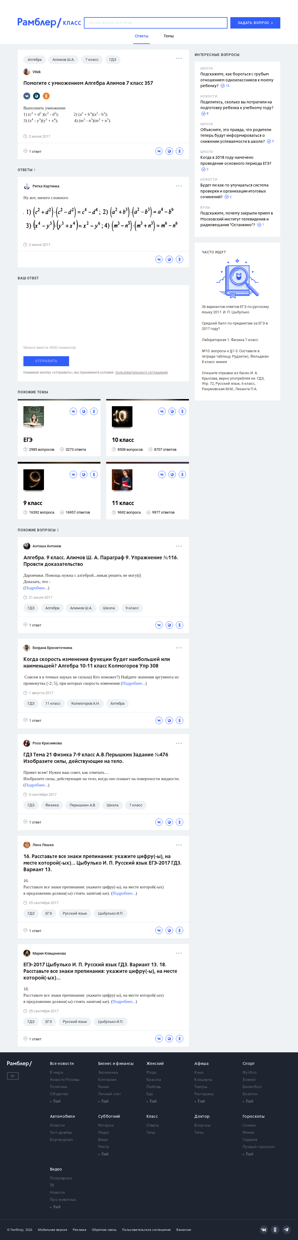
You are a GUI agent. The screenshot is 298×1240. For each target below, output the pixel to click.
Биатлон (250, 1094)
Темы (151, 1133)
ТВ (52, 1185)
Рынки (103, 1087)
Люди (103, 1133)
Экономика (108, 1073)
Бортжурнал (61, 1140)
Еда (149, 1094)
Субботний (109, 1117)
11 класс (123, 503)
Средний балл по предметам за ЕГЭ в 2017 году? (235, 326)
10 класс (123, 440)
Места (103, 1147)
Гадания (250, 1140)
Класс (152, 1117)
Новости (57, 1125)
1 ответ (32, 151)
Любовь (153, 1087)
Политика (58, 1087)
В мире (56, 1073)
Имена (248, 1133)
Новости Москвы (64, 1080)
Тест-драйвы (61, 1133)
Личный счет (109, 1094)
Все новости (62, 1064)
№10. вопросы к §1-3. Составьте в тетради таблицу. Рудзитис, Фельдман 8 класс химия (235, 356)
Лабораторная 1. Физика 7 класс (230, 340)
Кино (199, 1073)
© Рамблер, (15, 1229)
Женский (155, 1064)
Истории (106, 1125)
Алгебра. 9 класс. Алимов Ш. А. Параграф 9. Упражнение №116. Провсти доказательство (100, 561)
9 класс (32, 503)
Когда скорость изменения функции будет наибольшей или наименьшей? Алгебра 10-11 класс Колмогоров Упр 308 (96, 663)
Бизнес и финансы (116, 1064)
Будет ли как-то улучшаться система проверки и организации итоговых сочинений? (234, 191)
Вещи (103, 1140)
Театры (200, 1087)
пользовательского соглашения (141, 372)
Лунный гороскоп (259, 1147)
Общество (59, 1094)
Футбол (250, 1073)
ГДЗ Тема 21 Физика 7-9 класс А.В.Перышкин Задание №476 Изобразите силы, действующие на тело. (95, 758)
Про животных (63, 1200)
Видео (56, 1169)
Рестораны (204, 1094)
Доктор (202, 1117)
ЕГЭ (28, 440)
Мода (151, 1073)
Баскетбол (252, 1087)
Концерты (203, 1080)
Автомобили (62, 1117)
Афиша (201, 1064)
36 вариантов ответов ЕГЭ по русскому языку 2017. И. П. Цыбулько (235, 309)
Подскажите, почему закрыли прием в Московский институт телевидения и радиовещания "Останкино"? (236, 219)
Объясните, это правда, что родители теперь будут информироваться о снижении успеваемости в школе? (235, 136)
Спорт (249, 1064)
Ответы (152, 1125)
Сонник (249, 1125)
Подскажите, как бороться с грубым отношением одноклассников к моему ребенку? (236, 80)
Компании (107, 1080)
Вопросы (202, 1125)
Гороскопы (254, 1117)
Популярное (61, 1178)
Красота (153, 1080)
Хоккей (249, 1080)
